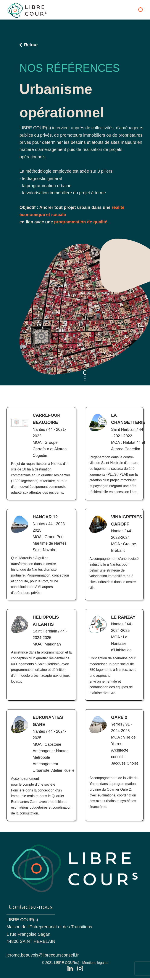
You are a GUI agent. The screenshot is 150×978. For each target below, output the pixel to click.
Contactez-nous (31, 907)
